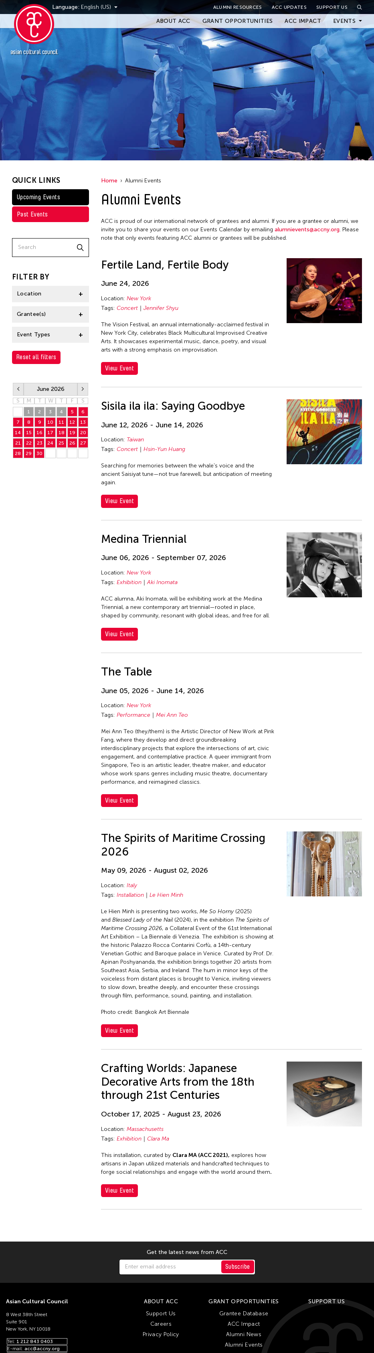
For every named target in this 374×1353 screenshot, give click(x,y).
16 (39, 432)
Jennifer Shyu (161, 308)
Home (109, 180)
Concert (127, 308)
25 (61, 443)
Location (29, 293)
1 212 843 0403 (34, 1341)
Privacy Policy (161, 1334)
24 (50, 443)
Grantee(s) (31, 314)
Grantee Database (244, 1313)
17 (50, 432)
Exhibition (129, 582)
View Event (119, 368)
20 (83, 432)
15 (29, 432)
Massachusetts (145, 1129)
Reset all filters (36, 357)
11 (61, 422)
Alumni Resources (237, 7)
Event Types (34, 334)
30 (39, 453)
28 (18, 453)
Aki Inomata (162, 582)
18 (62, 432)
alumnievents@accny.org (307, 229)
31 (18, 412)
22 (29, 443)
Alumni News (243, 1334)
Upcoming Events (38, 197)
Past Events (32, 214)
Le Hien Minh (166, 895)
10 (50, 422)
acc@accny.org (42, 1348)
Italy (132, 885)
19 (72, 432)
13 (83, 422)
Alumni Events (244, 1344)
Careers (161, 1324)
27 (83, 443)
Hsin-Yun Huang (164, 449)
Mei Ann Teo (172, 715)
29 (29, 453)
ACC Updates (289, 7)
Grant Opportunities (237, 21)
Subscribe (237, 1266)
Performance (133, 715)
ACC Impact (303, 21)
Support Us (332, 7)
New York (139, 298)
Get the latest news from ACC (187, 1252)
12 (72, 422)
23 (39, 443)
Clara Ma (158, 1138)
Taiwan (135, 439)
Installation (130, 895)
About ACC (173, 21)
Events (344, 21)
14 (18, 432)
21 (18, 443)
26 (72, 443)
